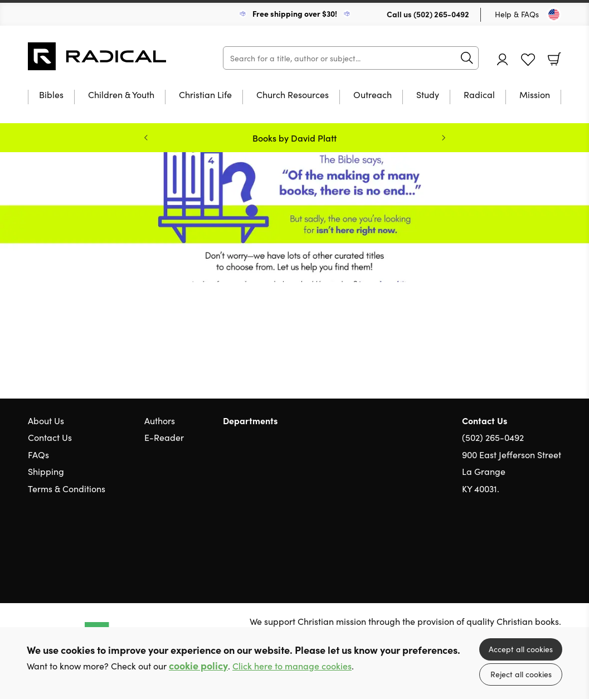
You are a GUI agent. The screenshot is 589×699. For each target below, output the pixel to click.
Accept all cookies (521, 648)
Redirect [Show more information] (294, 217)
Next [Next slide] (443, 137)
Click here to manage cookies (292, 666)
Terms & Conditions (66, 488)
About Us (46, 420)
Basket (554, 59)
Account (502, 59)
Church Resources (292, 95)
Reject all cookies (521, 673)
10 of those (97, 56)
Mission (534, 95)
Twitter (515, 541)
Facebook (536, 541)
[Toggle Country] (554, 14)
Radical (479, 95)
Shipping (46, 471)
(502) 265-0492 (441, 14)
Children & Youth (121, 95)
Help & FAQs (517, 14)
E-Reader (164, 437)
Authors (159, 420)
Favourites (528, 60)
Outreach (372, 95)
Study (427, 95)
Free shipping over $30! (294, 13)
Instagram (555, 541)
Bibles (51, 95)
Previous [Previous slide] (146, 137)
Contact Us (50, 437)
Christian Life (205, 95)
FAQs (38, 454)
